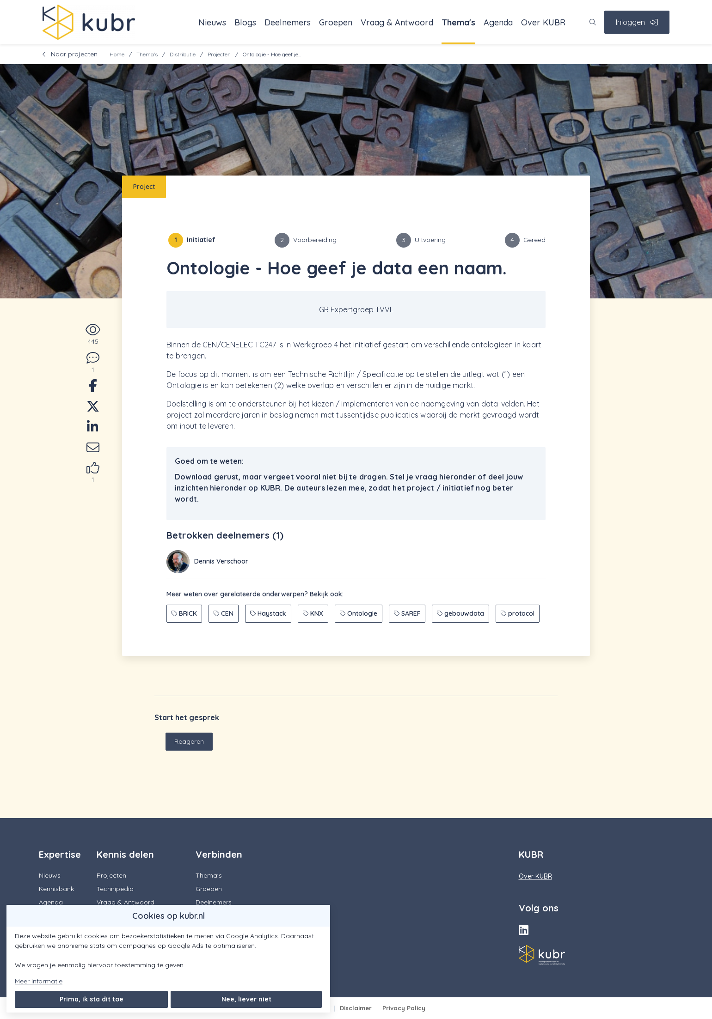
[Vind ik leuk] (93, 473)
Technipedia (115, 889)
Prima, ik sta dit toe (91, 999)
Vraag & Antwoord (125, 902)
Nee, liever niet (246, 999)
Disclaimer (356, 1008)
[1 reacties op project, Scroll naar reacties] (93, 363)
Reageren (189, 741)
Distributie (183, 54)
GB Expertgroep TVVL (356, 309)
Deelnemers (214, 902)
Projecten (219, 54)
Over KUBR (535, 876)
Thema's (147, 54)
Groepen (209, 889)
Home (117, 54)
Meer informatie (38, 981)
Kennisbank (56, 889)
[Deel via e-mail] (93, 449)
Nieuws (50, 875)
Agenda (51, 902)
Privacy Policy (403, 1008)
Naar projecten (70, 54)
